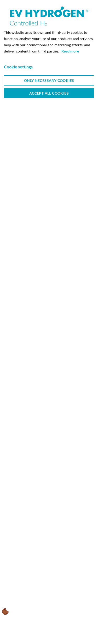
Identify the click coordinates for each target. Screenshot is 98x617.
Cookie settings (18, 66)
